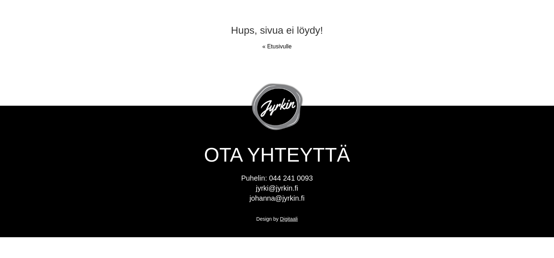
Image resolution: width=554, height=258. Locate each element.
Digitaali (289, 219)
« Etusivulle (277, 46)
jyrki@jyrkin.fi (277, 188)
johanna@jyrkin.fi (277, 198)
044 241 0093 (291, 178)
